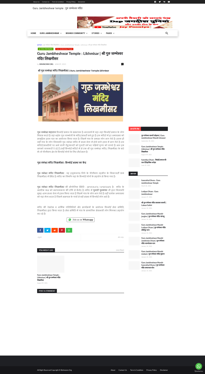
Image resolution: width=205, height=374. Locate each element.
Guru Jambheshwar (49, 33)
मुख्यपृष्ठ (39, 45)
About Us (36, 2)
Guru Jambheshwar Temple (64, 49)
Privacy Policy (70, 2)
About (113, 370)
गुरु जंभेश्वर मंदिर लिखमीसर (51, 45)
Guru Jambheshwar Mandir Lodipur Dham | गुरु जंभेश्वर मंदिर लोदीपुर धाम (153, 227)
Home (33, 33)
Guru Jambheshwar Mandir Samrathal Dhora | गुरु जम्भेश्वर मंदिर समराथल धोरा (152, 265)
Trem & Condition (58, 2)
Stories (95, 33)
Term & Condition (136, 370)
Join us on (80, 219)
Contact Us (45, 2)
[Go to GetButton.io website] (199, 371)
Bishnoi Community (75, 33)
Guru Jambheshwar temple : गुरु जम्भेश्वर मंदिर (57, 8)
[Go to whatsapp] (198, 366)
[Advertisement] (148, 83)
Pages (109, 33)
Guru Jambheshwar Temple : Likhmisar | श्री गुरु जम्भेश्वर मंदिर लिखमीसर (48, 277)
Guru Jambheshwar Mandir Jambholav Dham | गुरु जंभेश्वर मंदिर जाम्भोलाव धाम (152, 240)
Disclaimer (81, 2)
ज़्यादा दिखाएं (120, 250)
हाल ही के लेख (134, 129)
